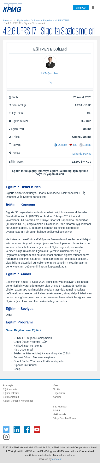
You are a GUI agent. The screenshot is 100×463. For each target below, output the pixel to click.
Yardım (57, 396)
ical (73, 144)
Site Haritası (60, 406)
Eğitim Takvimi (11, 393)
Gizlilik (56, 389)
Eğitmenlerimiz (11, 396)
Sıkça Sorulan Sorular (65, 418)
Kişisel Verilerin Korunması (18, 400)
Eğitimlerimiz (10, 389)
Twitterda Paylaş (81, 153)
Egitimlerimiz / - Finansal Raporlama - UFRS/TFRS (42, 20)
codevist (57, 459)
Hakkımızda (59, 414)
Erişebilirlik (59, 393)
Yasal (56, 385)
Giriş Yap (81, 8)
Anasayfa (8, 20)
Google (85, 144)
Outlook (60, 144)
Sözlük (57, 410)
